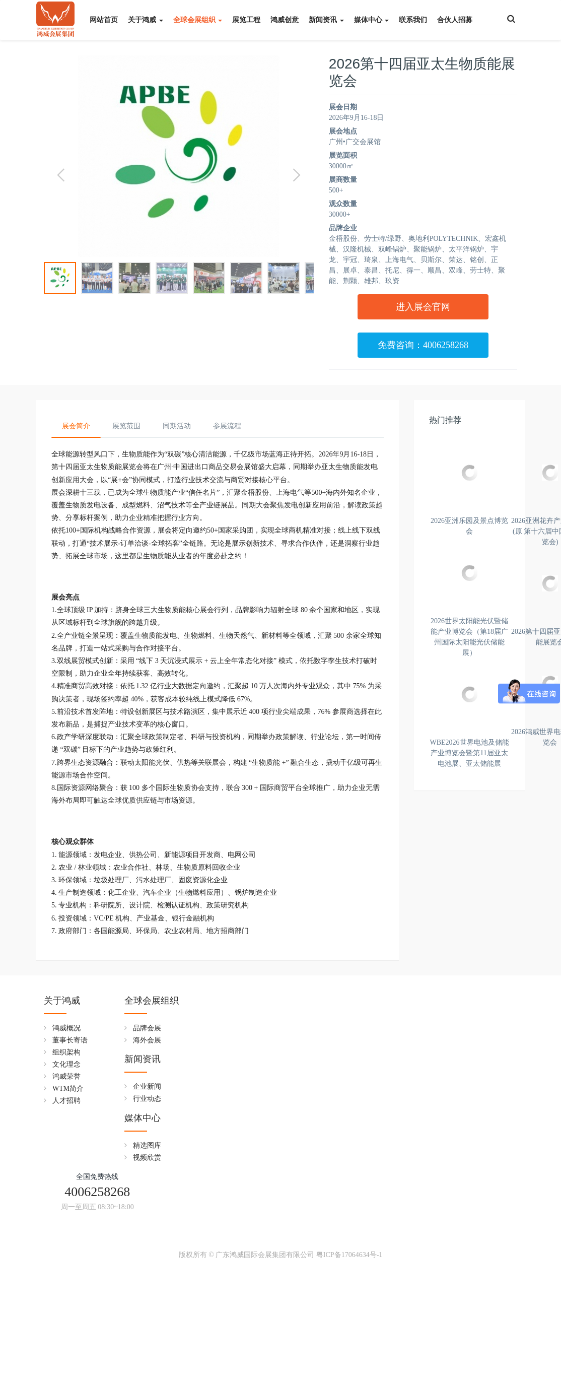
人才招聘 (66, 1322)
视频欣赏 (311, 1262)
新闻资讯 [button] (326, 20)
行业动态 (229, 1262)
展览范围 (126, 426)
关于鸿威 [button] (145, 20)
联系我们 (413, 20)
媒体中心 (306, 1222)
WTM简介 (68, 1310)
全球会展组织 (152, 1222)
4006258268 (423, 1237)
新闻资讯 (224, 1222)
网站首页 (104, 20)
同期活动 (177, 426)
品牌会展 (148, 1250)
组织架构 (66, 1274)
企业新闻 (229, 1250)
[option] (179, 156)
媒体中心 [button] (371, 20)
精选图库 (311, 1250)
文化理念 (66, 1286)
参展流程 (227, 426)
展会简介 (76, 426)
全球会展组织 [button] (198, 20)
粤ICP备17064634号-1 (349, 1365)
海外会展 (148, 1262)
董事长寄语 (70, 1262)
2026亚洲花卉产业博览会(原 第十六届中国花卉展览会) (469, 646)
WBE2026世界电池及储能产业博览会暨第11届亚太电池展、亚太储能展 (469, 1140)
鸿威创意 (284, 20)
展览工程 (246, 20)
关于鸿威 (62, 1222)
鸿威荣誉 (66, 1298)
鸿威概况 (66, 1250)
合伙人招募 (454, 20)
